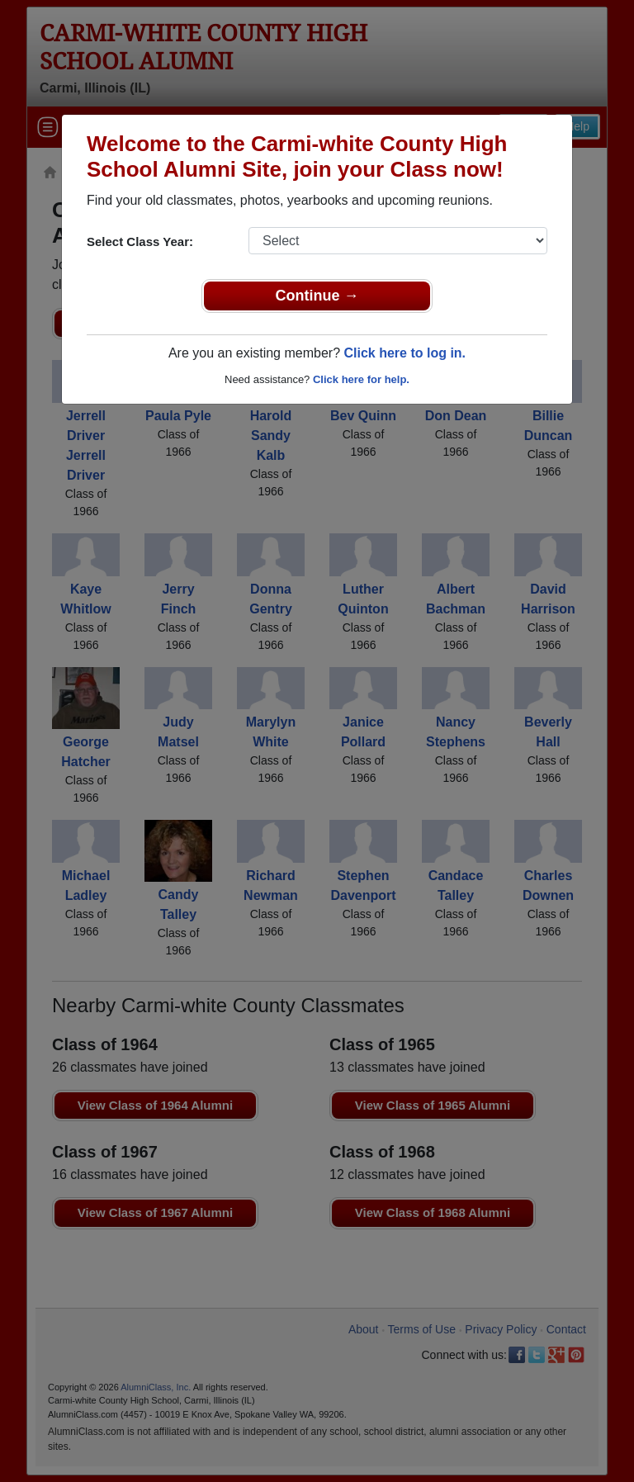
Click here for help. (361, 379)
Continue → (317, 295)
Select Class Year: (140, 241)
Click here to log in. (404, 353)
